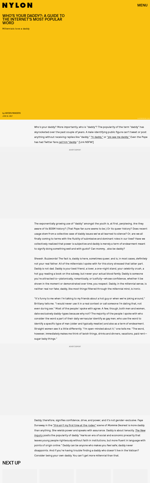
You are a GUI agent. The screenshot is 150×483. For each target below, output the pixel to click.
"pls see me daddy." (118, 136)
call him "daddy (67, 141)
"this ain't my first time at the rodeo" (74, 425)
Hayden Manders (13, 113)
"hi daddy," (97, 136)
